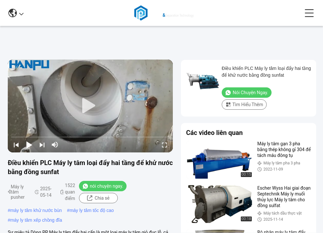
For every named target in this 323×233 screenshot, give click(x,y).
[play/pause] (29, 145)
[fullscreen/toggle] (164, 145)
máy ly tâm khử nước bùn (36, 210)
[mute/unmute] (55, 145)
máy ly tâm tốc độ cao (92, 210)
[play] (90, 106)
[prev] (16, 145)
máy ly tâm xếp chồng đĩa (36, 220)
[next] (42, 145)
